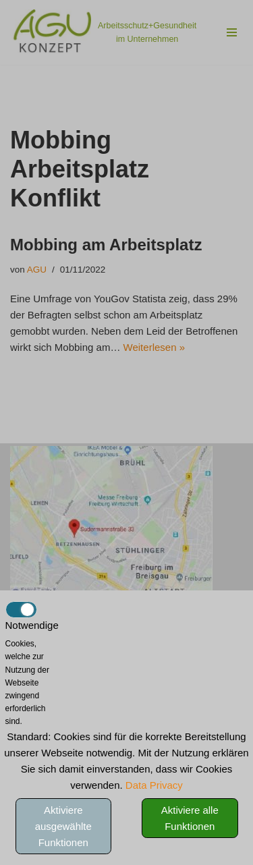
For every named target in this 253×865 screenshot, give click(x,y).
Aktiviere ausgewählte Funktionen (63, 826)
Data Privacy (154, 785)
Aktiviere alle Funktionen (190, 818)
